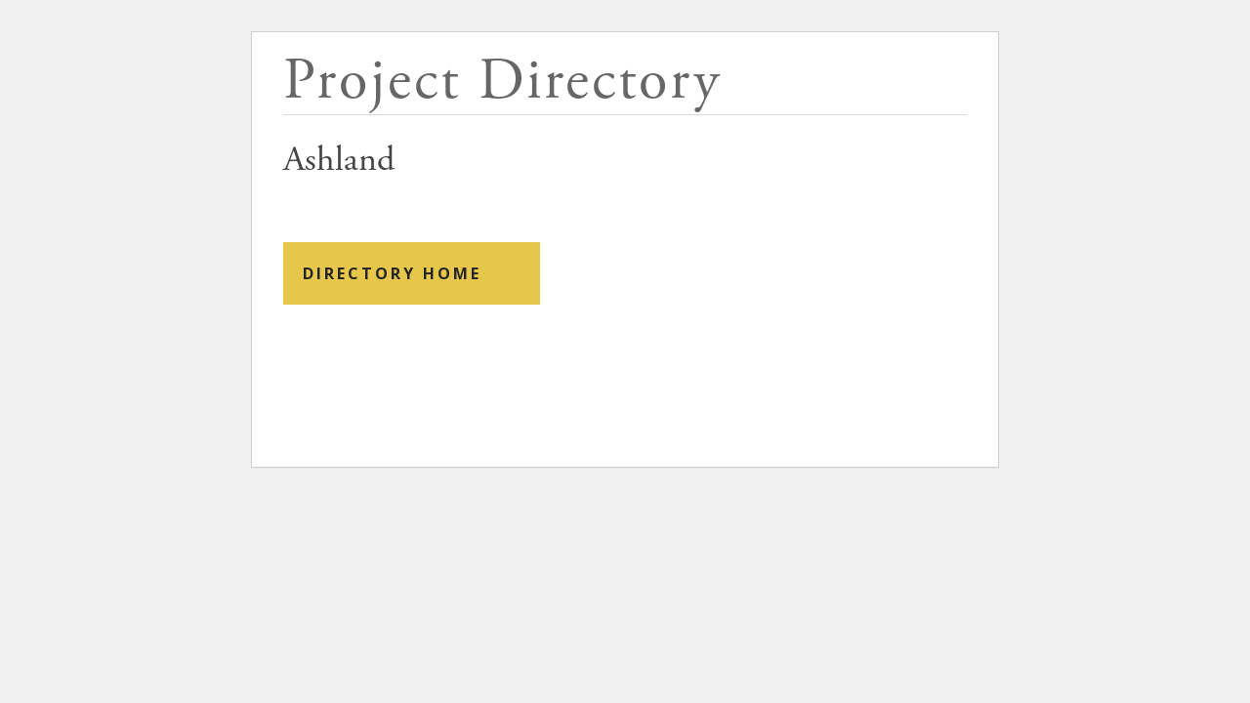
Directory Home (392, 273)
